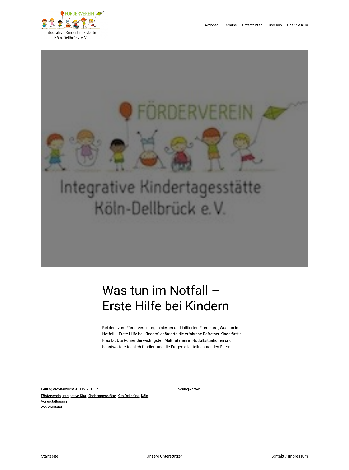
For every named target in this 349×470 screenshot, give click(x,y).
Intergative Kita (74, 396)
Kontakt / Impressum (289, 456)
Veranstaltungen (54, 401)
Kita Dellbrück (128, 396)
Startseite (49, 456)
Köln (144, 396)
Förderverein (51, 396)
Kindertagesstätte (102, 396)
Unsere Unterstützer (164, 456)
